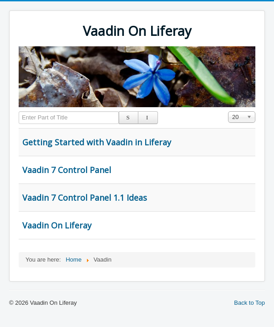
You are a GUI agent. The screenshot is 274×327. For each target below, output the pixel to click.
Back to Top (249, 302)
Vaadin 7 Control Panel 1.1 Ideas (84, 197)
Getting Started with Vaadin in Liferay (96, 142)
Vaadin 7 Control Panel (66, 169)
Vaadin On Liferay (56, 225)
